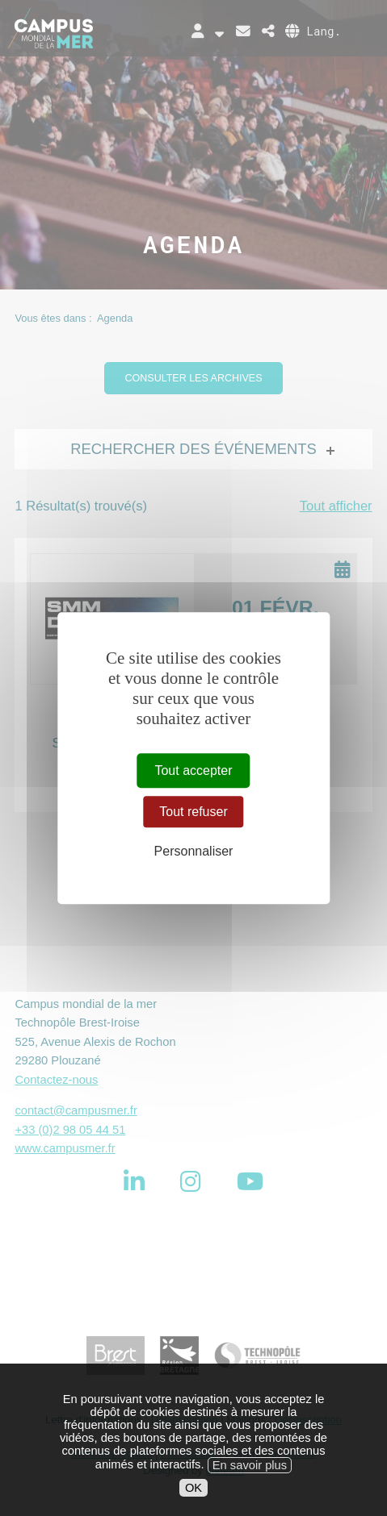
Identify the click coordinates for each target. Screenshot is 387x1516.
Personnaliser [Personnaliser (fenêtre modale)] (193, 852)
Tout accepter (193, 770)
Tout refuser (193, 811)
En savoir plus (249, 1487)
